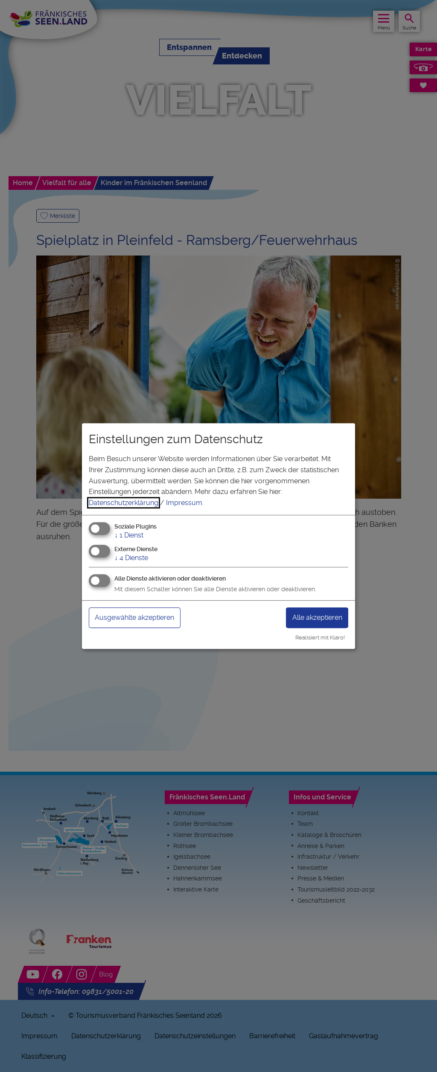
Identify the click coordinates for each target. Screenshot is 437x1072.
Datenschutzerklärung (123, 503)
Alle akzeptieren (317, 617)
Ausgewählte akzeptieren (134, 617)
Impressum (184, 503)
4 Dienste (131, 558)
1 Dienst (128, 536)
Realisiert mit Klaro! (320, 637)
